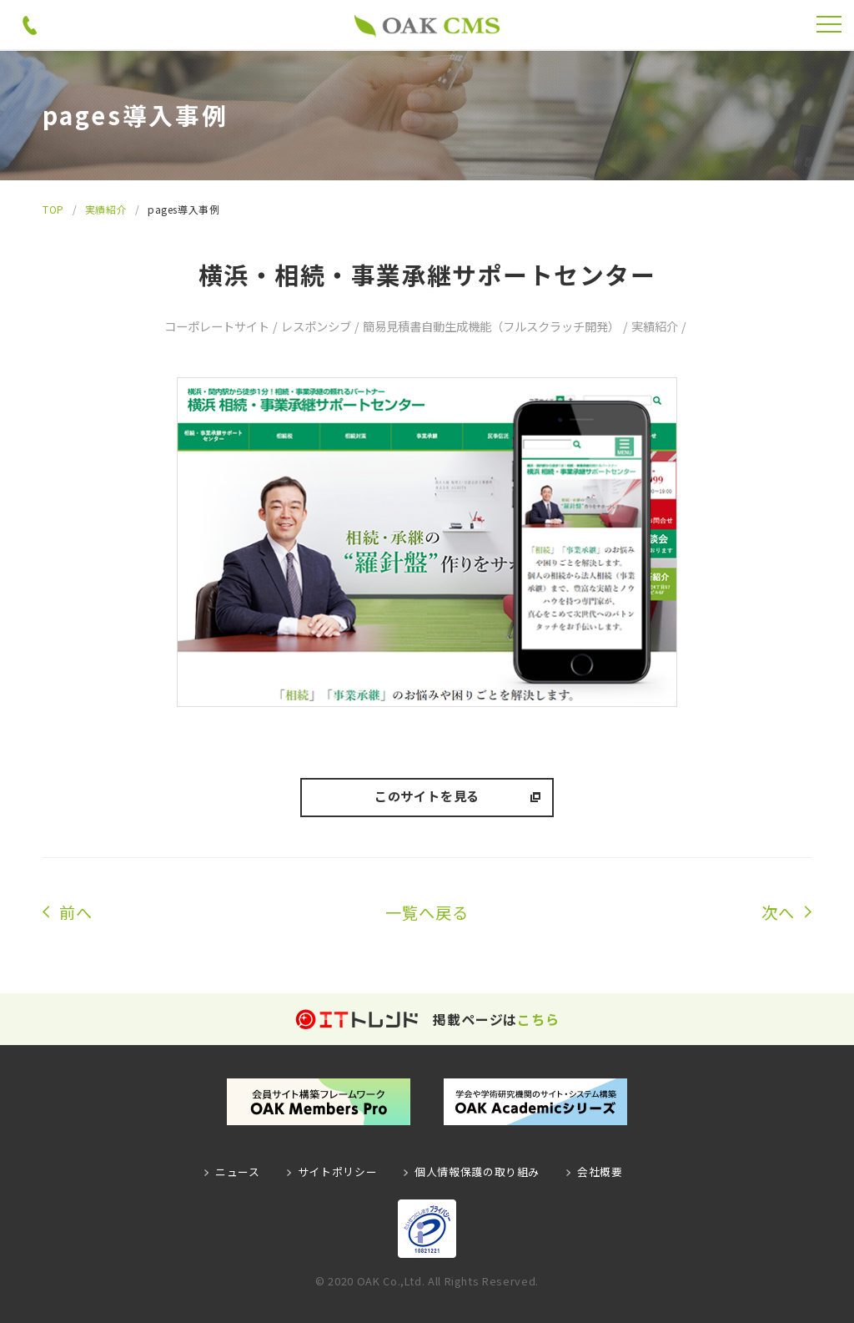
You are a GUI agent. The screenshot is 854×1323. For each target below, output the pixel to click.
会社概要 (600, 1171)
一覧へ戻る (427, 912)
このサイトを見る (427, 795)
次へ (778, 912)
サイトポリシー (337, 1171)
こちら (538, 1019)
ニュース (237, 1171)
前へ (76, 912)
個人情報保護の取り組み (477, 1171)
